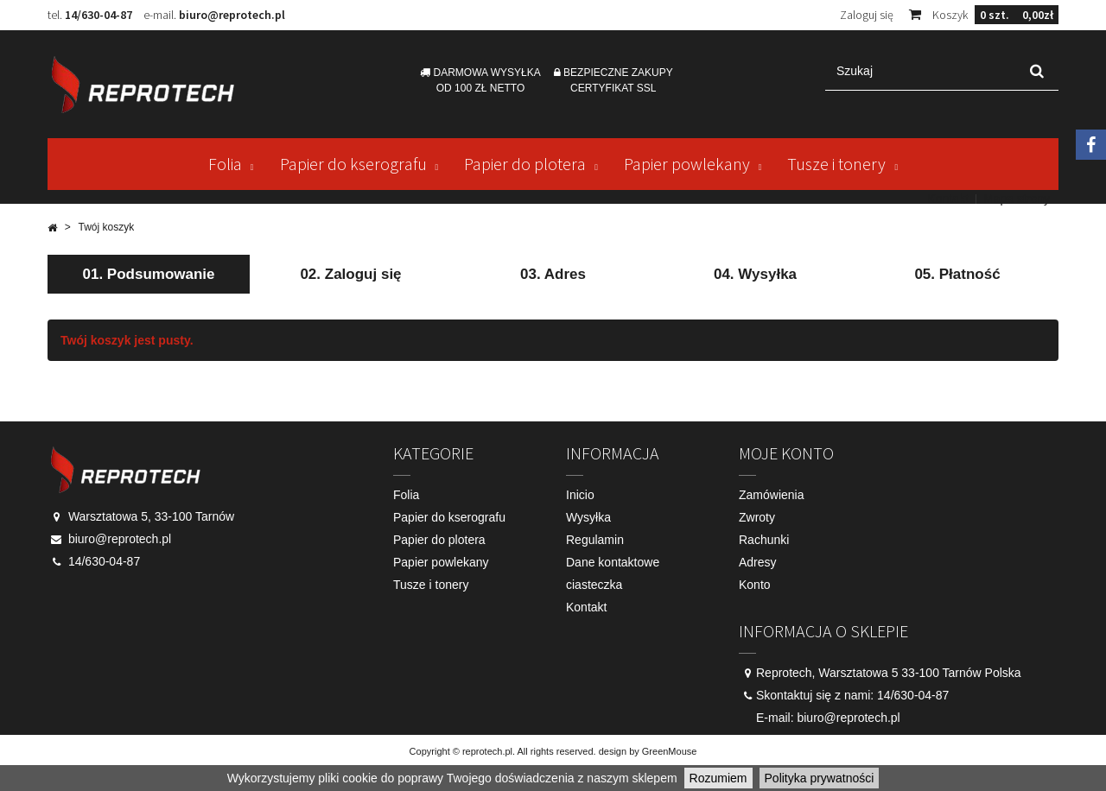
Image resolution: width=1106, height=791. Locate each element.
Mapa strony (1016, 199)
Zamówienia (771, 495)
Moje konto (786, 453)
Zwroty (757, 517)
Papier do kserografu (353, 163)
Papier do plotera (525, 163)
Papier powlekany (687, 163)
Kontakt (947, 199)
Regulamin (595, 540)
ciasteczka (594, 585)
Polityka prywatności (819, 778)
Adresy (758, 562)
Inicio (580, 495)
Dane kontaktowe (612, 562)
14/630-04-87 (98, 14)
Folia (225, 163)
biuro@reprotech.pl (232, 14)
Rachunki (764, 540)
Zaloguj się (866, 14)
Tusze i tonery (836, 163)
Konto (755, 585)
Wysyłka (588, 517)
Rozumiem (718, 778)
